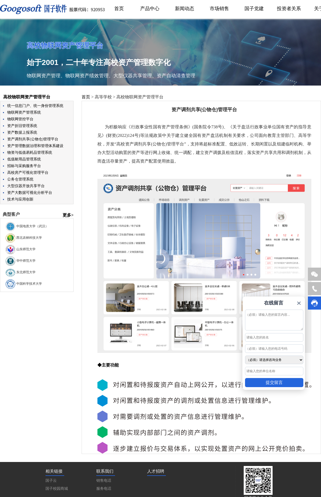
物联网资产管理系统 (24, 112)
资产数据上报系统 (22, 132)
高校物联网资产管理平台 (26, 97)
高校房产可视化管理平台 (27, 173)
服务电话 (103, 489)
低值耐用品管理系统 (24, 159)
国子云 (51, 481)
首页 (86, 97)
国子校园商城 (56, 489)
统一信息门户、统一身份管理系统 (35, 106)
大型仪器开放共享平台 (26, 186)
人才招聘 (155, 471)
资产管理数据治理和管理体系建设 (35, 146)
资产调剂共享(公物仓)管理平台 (32, 139)
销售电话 (103, 481)
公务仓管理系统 (20, 179)
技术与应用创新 (20, 199)
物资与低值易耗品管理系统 (29, 153)
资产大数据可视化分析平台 (29, 193)
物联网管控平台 (20, 119)
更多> (68, 215)
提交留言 (274, 382)
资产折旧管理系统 (22, 126)
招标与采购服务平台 (24, 166)
